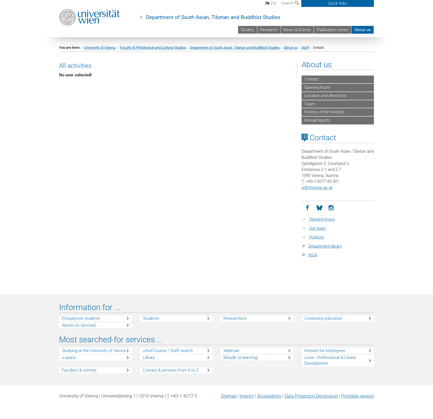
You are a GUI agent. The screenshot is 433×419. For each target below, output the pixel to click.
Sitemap (229, 396)
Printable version (357, 396)
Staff (305, 47)
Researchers (235, 318)
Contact (311, 79)
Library (149, 357)
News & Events (297, 29)
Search (290, 3)
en (270, 3)
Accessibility (269, 396)
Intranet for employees (324, 350)
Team (309, 103)
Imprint (247, 396)
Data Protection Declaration (311, 396)
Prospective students (81, 318)
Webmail (231, 350)
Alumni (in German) (79, 325)
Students (151, 318)
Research (269, 29)
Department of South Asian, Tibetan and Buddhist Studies (213, 17)
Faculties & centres (79, 370)
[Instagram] (331, 208)
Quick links (337, 3)
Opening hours (317, 87)
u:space (69, 357)
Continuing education (323, 318)
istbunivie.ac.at (317, 187)
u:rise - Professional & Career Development (330, 360)
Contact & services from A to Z (171, 370)
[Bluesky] (319, 208)
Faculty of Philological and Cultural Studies (153, 47)
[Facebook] (307, 208)
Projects (316, 237)
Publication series (332, 29)
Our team (317, 228)
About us (362, 29)
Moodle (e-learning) (240, 357)
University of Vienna (100, 47)
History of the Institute (324, 111)
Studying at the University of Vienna (94, 350)
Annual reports (317, 120)
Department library (325, 246)
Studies (247, 29)
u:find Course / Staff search (168, 350)
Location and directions (325, 95)
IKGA (312, 255)
